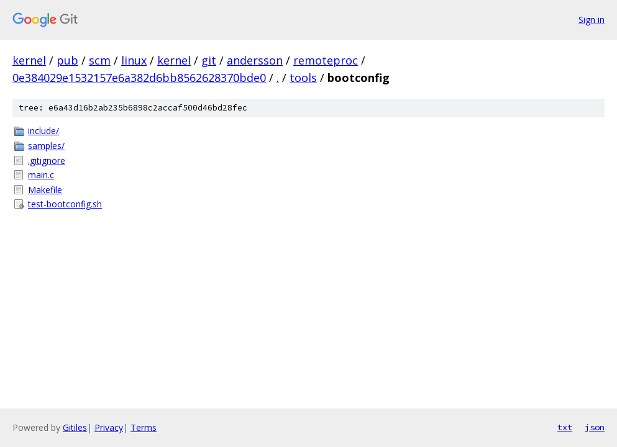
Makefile (45, 190)
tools (303, 77)
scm (100, 60)
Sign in (591, 19)
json (595, 427)
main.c (41, 175)
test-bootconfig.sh (65, 204)
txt (564, 427)
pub (67, 60)
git (208, 60)
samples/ (46, 145)
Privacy (108, 427)
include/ (43, 131)
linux (134, 60)
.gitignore (46, 160)
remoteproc (325, 60)
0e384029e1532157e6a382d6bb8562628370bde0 (139, 77)
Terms (143, 427)
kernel (29, 60)
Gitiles (75, 427)
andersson (255, 60)
